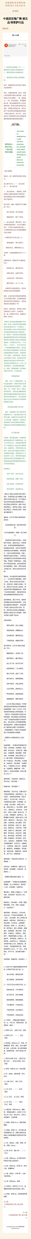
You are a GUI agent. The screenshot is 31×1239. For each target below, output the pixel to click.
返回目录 (5, 28)
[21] (17, 928)
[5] (7, 771)
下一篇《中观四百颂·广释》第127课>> (17, 1214)
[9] (24, 804)
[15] (15, 892)
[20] (24, 925)
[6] (22, 794)
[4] (6, 766)
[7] (7, 799)
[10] (14, 807)
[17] (22, 895)
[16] (21, 892)
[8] (21, 804)
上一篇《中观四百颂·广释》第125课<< (13, 1204)
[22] (17, 936)
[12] (24, 817)
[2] (13, 463)
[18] (20, 918)
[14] (5, 887)
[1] (23, 247)
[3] (15, 535)
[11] (12, 812)
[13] (12, 884)
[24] (11, 949)
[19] (24, 920)
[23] (17, 941)
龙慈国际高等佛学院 (15, 3)
